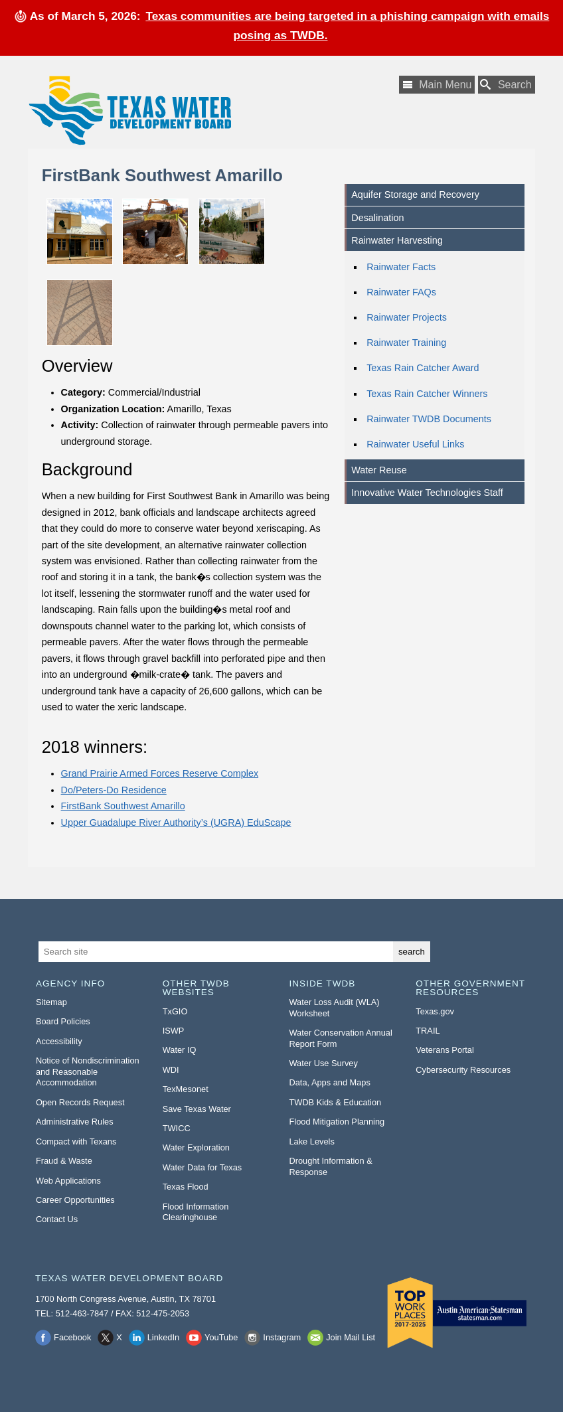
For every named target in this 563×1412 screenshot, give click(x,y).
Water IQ (180, 1050)
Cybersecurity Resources (463, 1070)
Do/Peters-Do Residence (114, 790)
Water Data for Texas (202, 1167)
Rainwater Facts (401, 267)
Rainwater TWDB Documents (428, 419)
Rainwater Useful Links (415, 444)
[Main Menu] (437, 85)
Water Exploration (196, 1147)
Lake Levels (311, 1141)
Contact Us (57, 1219)
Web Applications (68, 1181)
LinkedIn (163, 1337)
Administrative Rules (75, 1122)
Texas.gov (435, 1011)
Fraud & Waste (64, 1161)
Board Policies (63, 1021)
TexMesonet (185, 1089)
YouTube (221, 1337)
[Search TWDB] (506, 85)
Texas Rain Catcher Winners (426, 393)
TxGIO (175, 1011)
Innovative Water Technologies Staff (427, 492)
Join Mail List (350, 1337)
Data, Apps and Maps (329, 1082)
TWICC (177, 1128)
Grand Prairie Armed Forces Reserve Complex (160, 773)
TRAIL (428, 1031)
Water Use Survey (323, 1063)
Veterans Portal (445, 1050)
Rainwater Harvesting (397, 240)
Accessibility (59, 1041)
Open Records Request (80, 1102)
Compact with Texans (76, 1141)
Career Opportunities (75, 1200)
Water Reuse (378, 470)
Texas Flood (185, 1187)
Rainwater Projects (406, 317)
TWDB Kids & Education (335, 1102)
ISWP (174, 1031)
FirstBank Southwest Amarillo (123, 806)
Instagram (282, 1337)
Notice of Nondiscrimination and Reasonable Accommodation (87, 1071)
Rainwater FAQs (401, 292)
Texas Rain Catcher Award (422, 367)
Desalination (377, 217)
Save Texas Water (197, 1109)
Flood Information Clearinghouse (196, 1212)
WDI (171, 1070)
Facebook (72, 1337)
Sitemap (51, 1002)
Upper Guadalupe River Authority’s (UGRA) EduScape (176, 822)
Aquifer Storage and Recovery (415, 194)
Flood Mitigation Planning (336, 1122)
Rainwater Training (406, 342)
